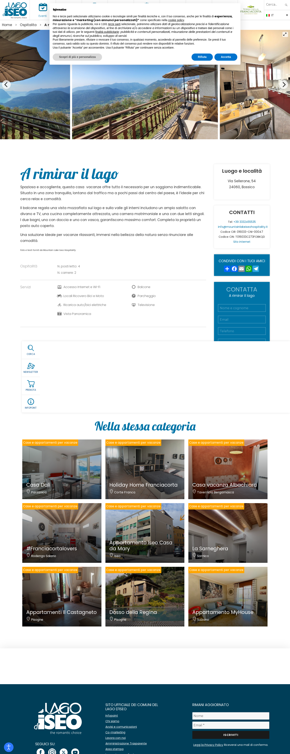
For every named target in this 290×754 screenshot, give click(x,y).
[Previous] (6, 84)
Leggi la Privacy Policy (208, 745)
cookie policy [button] (176, 20)
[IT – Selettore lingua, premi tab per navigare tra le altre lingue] (277, 15)
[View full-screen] (285, 34)
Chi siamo (112, 721)
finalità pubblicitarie (107, 31)
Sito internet (241, 242)
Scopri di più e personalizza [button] (77, 56)
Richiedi (242, 387)
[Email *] (230, 725)
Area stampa (114, 749)
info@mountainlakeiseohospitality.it (243, 227)
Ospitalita (28, 24)
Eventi (43, 16)
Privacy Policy (248, 370)
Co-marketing (115, 732)
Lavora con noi (115, 738)
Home (7, 24)
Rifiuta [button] (202, 56)
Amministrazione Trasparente (126, 743)
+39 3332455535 (245, 222)
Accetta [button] (226, 56)
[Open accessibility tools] (9, 747)
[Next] (283, 84)
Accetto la (240, 370)
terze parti (114, 24)
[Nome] (230, 716)
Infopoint (111, 716)
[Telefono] (242, 331)
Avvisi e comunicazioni (121, 727)
